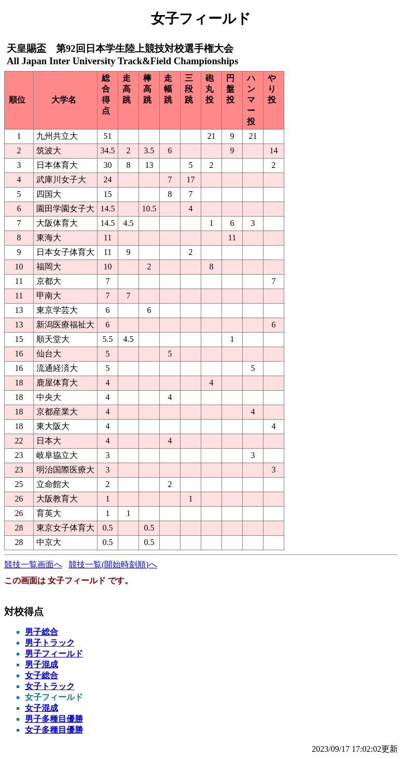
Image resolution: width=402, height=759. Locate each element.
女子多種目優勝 (54, 729)
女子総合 (41, 675)
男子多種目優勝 (54, 718)
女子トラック (50, 686)
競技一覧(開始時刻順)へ (112, 564)
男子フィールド (54, 653)
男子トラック (50, 642)
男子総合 (41, 631)
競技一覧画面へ (33, 564)
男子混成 (41, 664)
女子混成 (41, 708)
